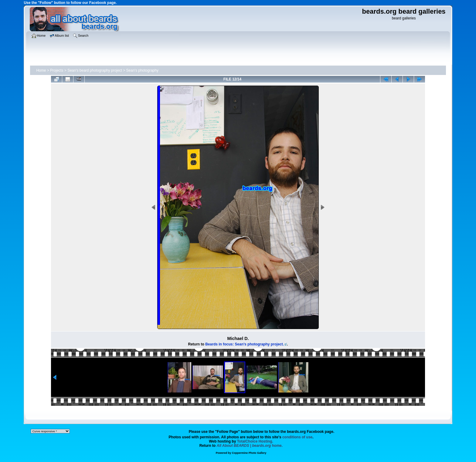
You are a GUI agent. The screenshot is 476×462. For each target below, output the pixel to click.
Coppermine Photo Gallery (249, 452)
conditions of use (297, 437)
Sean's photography (142, 70)
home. (250, 445)
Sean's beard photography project (94, 70)
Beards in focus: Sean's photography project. (244, 344)
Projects (56, 70)
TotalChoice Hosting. (255, 441)
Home (41, 70)
